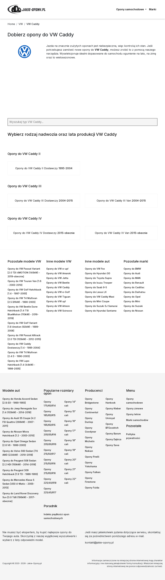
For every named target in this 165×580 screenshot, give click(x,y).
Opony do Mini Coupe (97, 301)
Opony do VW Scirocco (59, 310)
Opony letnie (133, 414)
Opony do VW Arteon (58, 306)
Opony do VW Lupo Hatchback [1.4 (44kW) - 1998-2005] (21, 364)
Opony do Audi (132, 273)
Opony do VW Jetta (57, 278)
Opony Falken (93, 472)
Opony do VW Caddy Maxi (99, 296)
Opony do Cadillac (134, 287)
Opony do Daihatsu (134, 292)
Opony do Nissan (133, 310)
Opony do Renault (134, 282)
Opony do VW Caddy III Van (121, 200)
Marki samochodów (137, 420)
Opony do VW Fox (95, 268)
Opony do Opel (132, 296)
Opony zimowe (134, 408)
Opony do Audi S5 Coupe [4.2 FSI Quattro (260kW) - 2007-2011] (19, 422)
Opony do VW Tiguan (58, 296)
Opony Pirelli (92, 456)
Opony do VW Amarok (58, 273)
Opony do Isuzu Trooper (98, 282)
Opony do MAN (132, 278)
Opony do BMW (132, 268)
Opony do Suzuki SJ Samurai (101, 306)
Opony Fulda (92, 487)
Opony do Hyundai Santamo (100, 310)
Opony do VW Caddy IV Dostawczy (44, 233)
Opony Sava (112, 445)
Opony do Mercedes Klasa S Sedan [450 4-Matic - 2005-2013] (18, 484)
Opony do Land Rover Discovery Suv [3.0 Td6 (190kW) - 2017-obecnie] (20, 497)
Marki (152, 9)
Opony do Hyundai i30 (97, 273)
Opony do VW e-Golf (58, 292)
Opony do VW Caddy (58, 287)
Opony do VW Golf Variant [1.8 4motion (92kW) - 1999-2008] (23, 327)
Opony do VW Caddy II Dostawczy (43, 168)
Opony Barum (113, 433)
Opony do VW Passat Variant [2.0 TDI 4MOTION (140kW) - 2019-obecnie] (24, 272)
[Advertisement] (82, 89)
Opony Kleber (113, 408)
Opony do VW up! (56, 301)
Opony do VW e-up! (57, 268)
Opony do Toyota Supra (98, 278)
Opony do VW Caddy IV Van (121, 233)
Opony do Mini (132, 301)
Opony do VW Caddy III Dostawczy (44, 200)
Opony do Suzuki (133, 306)
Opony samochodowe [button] (130, 9)
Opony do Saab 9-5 (96, 287)
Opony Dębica (113, 439)
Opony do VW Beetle (58, 282)
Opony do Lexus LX (96, 292)
